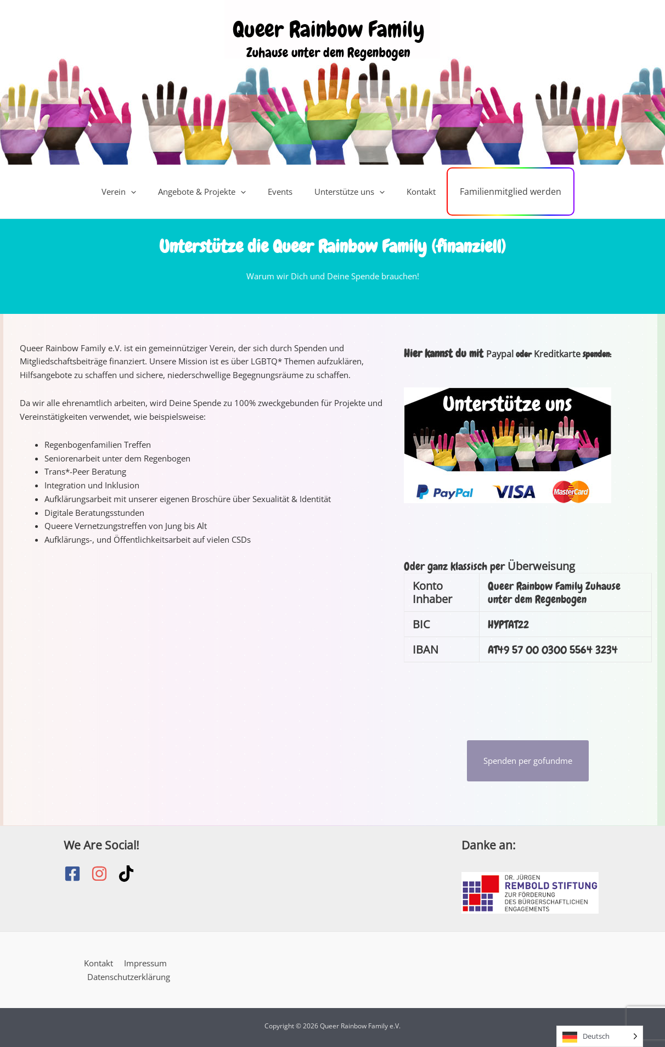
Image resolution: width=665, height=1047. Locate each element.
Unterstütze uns (346, 191)
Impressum (143, 963)
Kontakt (412, 191)
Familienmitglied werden (497, 191)
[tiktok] (128, 873)
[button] (144, 191)
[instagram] (104, 873)
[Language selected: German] (599, 1036)
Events (282, 191)
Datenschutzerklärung (129, 976)
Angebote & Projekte (209, 191)
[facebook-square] (77, 873)
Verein (132, 191)
